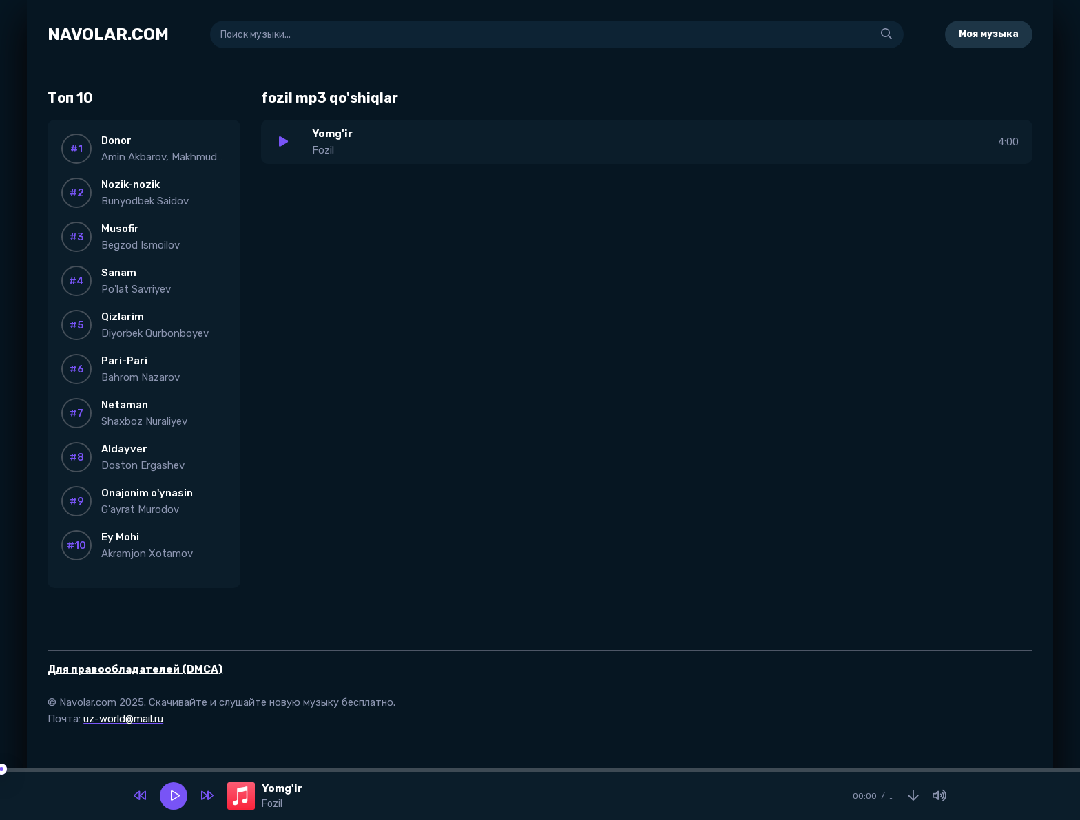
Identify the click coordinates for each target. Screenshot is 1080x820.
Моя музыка (989, 34)
